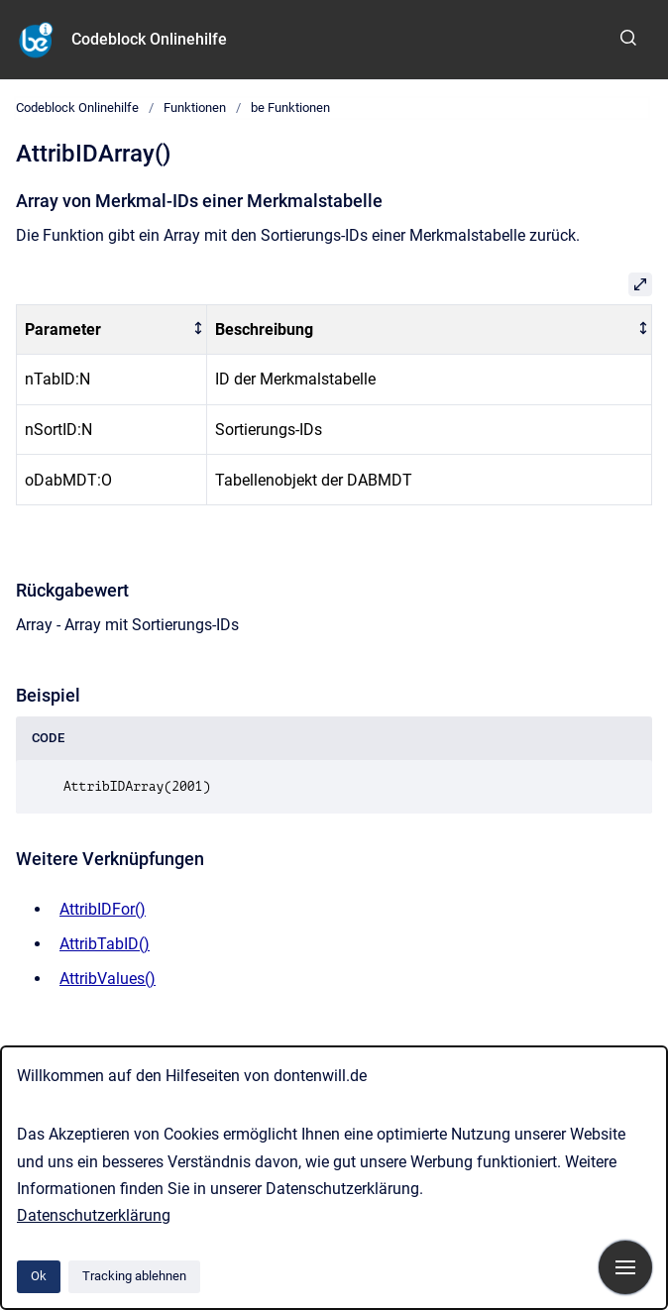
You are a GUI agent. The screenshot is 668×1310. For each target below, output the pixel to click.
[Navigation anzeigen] (625, 1267)
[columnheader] (112, 329)
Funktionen (195, 107)
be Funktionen (290, 107)
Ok (39, 1275)
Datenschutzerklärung (93, 1215)
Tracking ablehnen (134, 1275)
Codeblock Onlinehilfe (149, 39)
